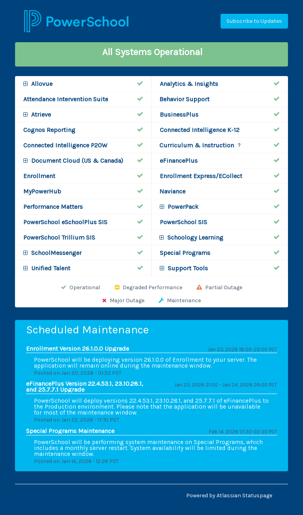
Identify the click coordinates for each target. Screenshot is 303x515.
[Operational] (140, 83)
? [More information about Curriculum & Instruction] (239, 145)
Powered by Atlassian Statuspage (229, 495)
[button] (254, 21)
